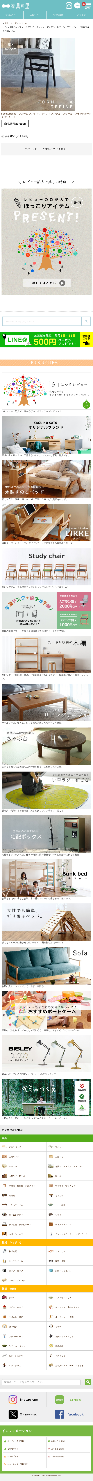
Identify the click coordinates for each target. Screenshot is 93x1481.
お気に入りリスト (56, 1441)
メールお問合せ (55, 1456)
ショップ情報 (11, 1456)
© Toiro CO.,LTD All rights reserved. (46, 1475)
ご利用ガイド (11, 1449)
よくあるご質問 (55, 1449)
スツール (23, 23)
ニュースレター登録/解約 (16, 1464)
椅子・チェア (11, 23)
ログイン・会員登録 (14, 1441)
